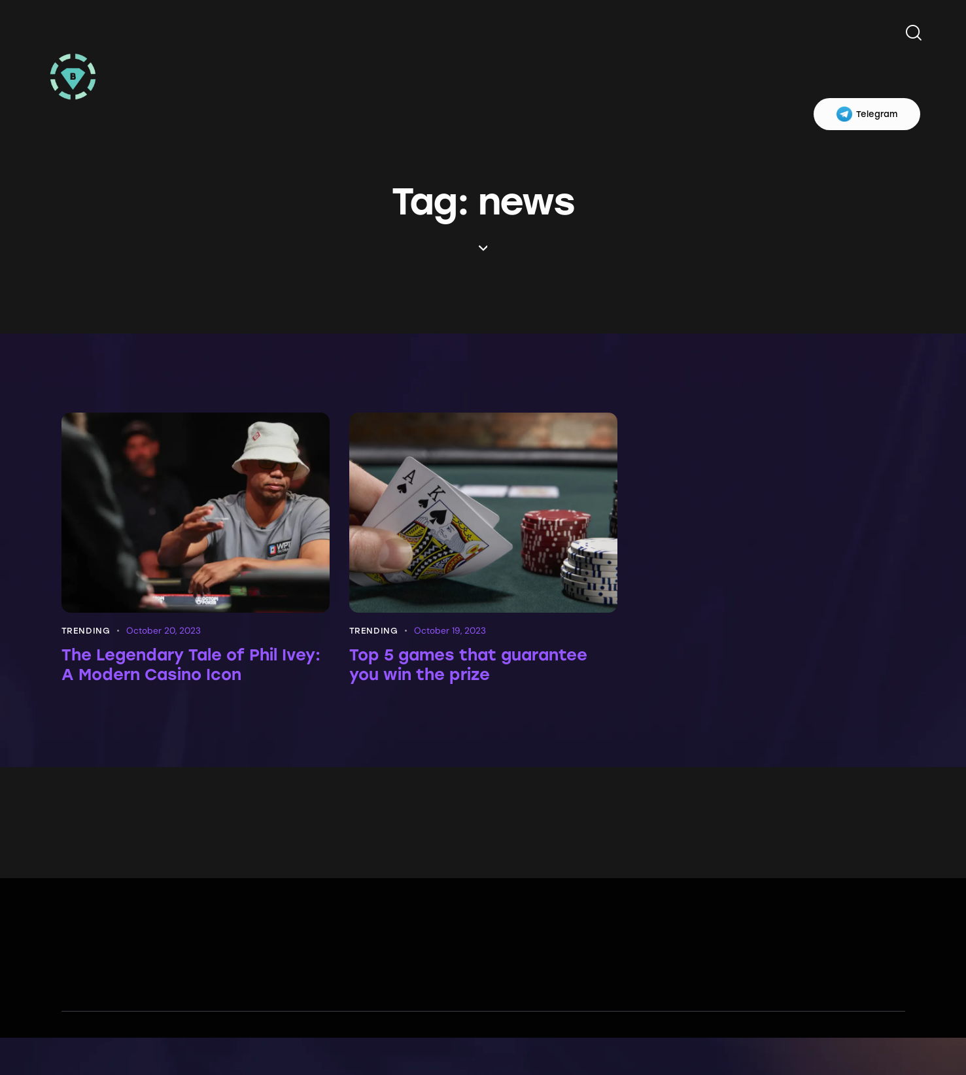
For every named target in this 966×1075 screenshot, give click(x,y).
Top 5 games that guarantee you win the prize (482, 667)
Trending (86, 631)
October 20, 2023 (164, 630)
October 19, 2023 (450, 630)
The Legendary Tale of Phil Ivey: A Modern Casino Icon (188, 667)
